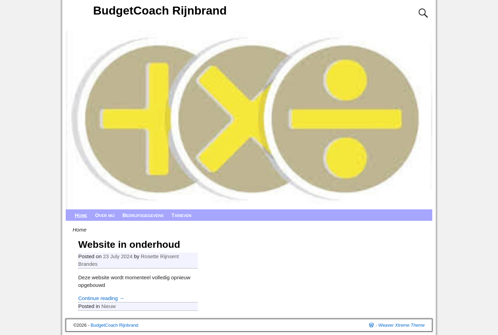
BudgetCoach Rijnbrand (160, 10)
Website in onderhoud (129, 244)
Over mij (105, 215)
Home (81, 215)
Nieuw (108, 306)
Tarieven (181, 215)
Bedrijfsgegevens (143, 215)
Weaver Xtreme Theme (401, 325)
